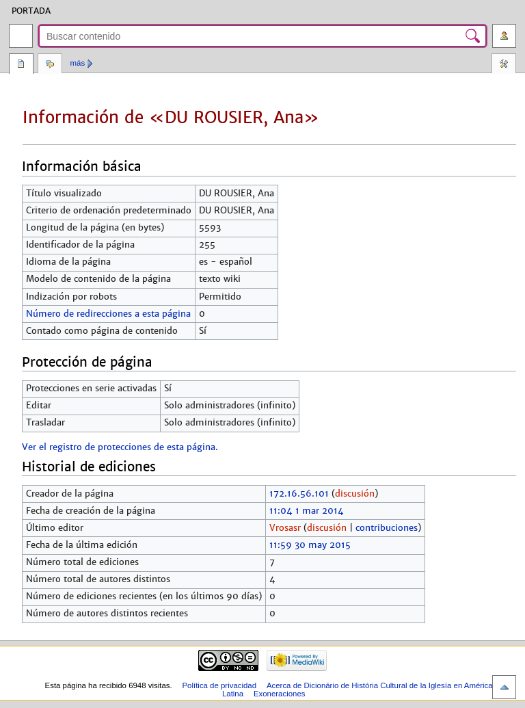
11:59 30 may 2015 (310, 545)
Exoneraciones (280, 694)
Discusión (50, 65)
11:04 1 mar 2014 (306, 511)
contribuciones (386, 528)
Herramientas (503, 65)
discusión (355, 493)
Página (21, 65)
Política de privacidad (219, 685)
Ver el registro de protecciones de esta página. (120, 447)
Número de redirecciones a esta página (108, 314)
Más (77, 63)
